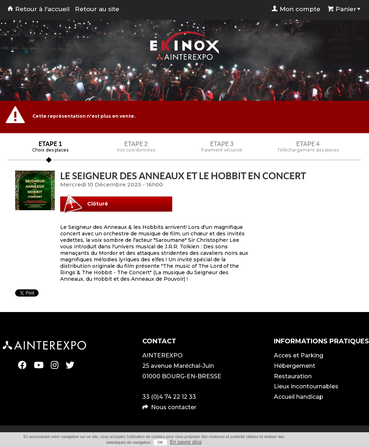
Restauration (293, 376)
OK (160, 442)
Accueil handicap (298, 396)
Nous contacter (173, 407)
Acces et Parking (298, 355)
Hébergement (294, 365)
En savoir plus (186, 442)
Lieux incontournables (306, 386)
